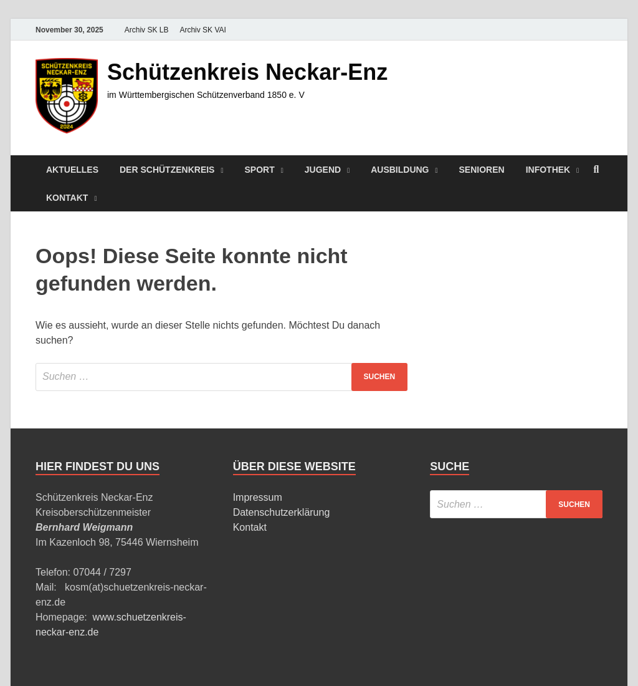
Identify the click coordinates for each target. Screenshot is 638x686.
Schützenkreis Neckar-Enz (247, 72)
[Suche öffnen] (596, 170)
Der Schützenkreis (167, 170)
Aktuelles (72, 170)
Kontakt (67, 198)
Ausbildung (400, 170)
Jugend (323, 170)
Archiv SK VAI (202, 30)
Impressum (257, 497)
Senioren (482, 170)
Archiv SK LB (147, 30)
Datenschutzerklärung (281, 512)
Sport (260, 170)
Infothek (548, 170)
